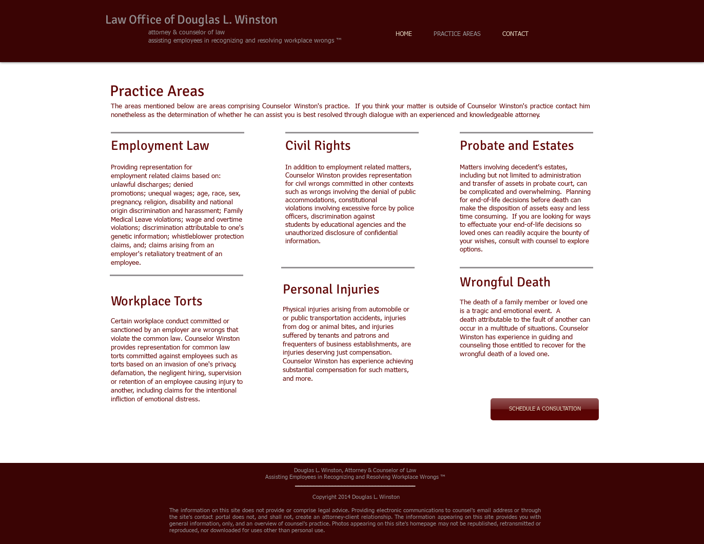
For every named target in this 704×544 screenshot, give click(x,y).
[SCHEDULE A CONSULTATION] (545, 409)
